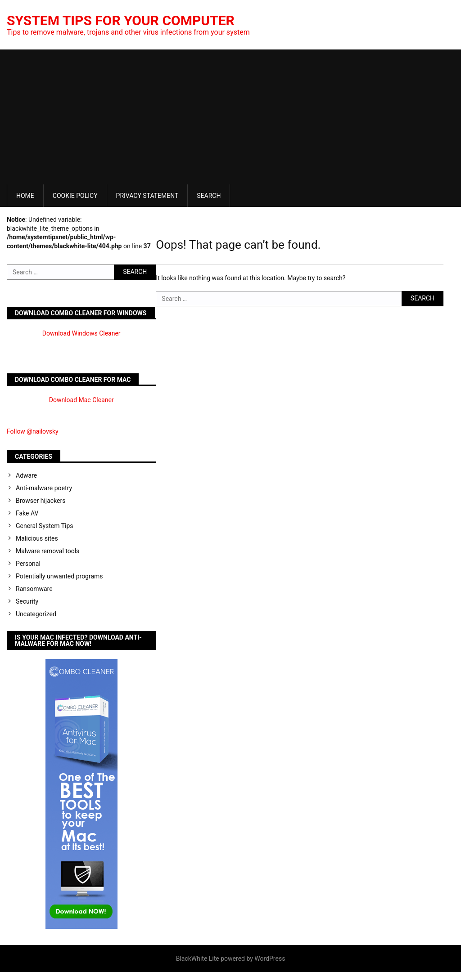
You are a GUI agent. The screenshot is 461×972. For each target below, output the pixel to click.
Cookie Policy (75, 195)
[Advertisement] (230, 117)
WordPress (269, 958)
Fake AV (27, 513)
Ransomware (34, 588)
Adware (26, 475)
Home (25, 195)
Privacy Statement (147, 195)
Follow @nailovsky (33, 431)
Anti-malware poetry (44, 488)
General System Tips (44, 525)
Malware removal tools (47, 551)
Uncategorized (36, 614)
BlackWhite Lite (197, 958)
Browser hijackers (40, 500)
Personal (28, 563)
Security (27, 601)
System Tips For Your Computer (121, 20)
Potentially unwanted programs (59, 576)
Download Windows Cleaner (81, 333)
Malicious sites (37, 538)
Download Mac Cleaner (81, 399)
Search (209, 195)
